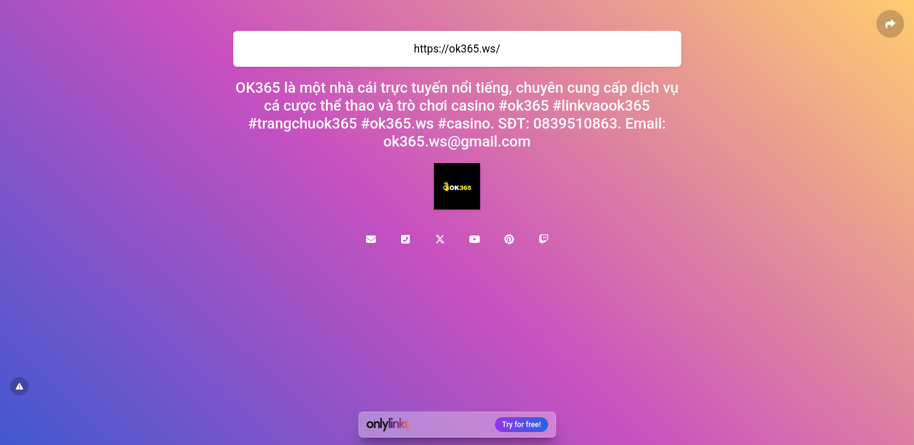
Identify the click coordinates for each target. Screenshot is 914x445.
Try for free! (521, 424)
